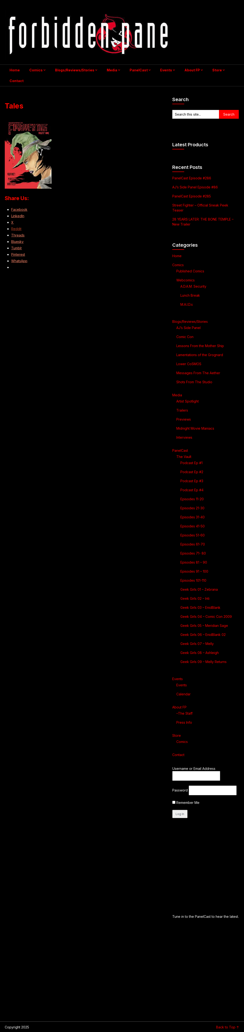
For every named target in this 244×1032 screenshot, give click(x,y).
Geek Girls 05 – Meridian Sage (204, 626)
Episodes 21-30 (192, 508)
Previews (183, 419)
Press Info (184, 722)
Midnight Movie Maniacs (195, 428)
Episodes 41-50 (192, 526)
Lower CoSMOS (188, 364)
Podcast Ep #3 (191, 481)
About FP (192, 70)
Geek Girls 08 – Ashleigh (199, 653)
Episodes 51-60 (192, 535)
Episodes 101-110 (193, 580)
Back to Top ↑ (227, 1027)
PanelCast (139, 70)
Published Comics (190, 271)
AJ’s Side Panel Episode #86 (195, 187)
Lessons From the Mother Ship (200, 346)
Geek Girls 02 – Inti (194, 598)
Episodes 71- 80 (193, 553)
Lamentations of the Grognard (199, 355)
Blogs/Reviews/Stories (74, 70)
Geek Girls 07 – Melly (197, 644)
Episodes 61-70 (192, 544)
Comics (36, 70)
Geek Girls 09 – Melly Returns (203, 662)
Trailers (182, 410)
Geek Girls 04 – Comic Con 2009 (206, 616)
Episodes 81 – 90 (193, 562)
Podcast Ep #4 (191, 490)
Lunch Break (190, 295)
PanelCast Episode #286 (191, 178)
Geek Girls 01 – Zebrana (199, 589)
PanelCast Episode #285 (191, 196)
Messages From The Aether (198, 373)
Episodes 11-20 (192, 499)
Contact (17, 81)
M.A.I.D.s (186, 304)
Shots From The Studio (194, 382)
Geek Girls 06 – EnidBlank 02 (203, 635)
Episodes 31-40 (192, 517)
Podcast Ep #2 (191, 472)
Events (166, 70)
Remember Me (185, 803)
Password (180, 790)
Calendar (183, 694)
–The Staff (184, 713)
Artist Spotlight (187, 401)
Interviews (184, 437)
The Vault (183, 457)
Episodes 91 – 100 (194, 571)
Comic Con (184, 337)
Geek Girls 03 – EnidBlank (200, 607)
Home (15, 70)
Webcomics (185, 280)
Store (217, 70)
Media (112, 70)
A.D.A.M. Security (193, 286)
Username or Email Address (193, 769)
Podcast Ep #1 (191, 463)
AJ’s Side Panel (188, 328)
